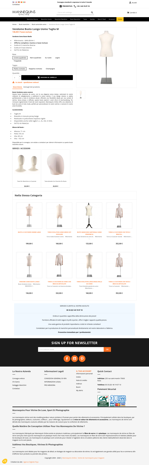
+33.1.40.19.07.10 (82, 6)
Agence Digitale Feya (31, 462)
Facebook (67, 358)
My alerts (79, 390)
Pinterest (82, 358)
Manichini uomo (46, 19)
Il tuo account (83, 371)
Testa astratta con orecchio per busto (55, 181)
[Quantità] (15, 77)
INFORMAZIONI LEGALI (52, 382)
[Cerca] (75, 12)
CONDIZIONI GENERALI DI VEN (55, 378)
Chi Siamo (16, 382)
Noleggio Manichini (19, 385)
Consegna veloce (18, 378)
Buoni (78, 387)
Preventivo (66, 6)
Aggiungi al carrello (47, 77)
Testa (85, 19)
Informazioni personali (84, 374)
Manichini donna (32, 19)
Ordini (78, 377)
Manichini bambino (61, 19)
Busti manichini (75, 19)
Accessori (112, 19)
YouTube (74, 358)
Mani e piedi (102, 19)
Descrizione (17, 87)
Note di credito (81, 380)
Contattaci (16, 4)
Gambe (92, 19)
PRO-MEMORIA (49, 385)
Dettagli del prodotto (31, 87)
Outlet (120, 19)
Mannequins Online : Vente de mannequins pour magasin (83, 458)
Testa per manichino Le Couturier (26, 181)
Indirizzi (79, 384)
